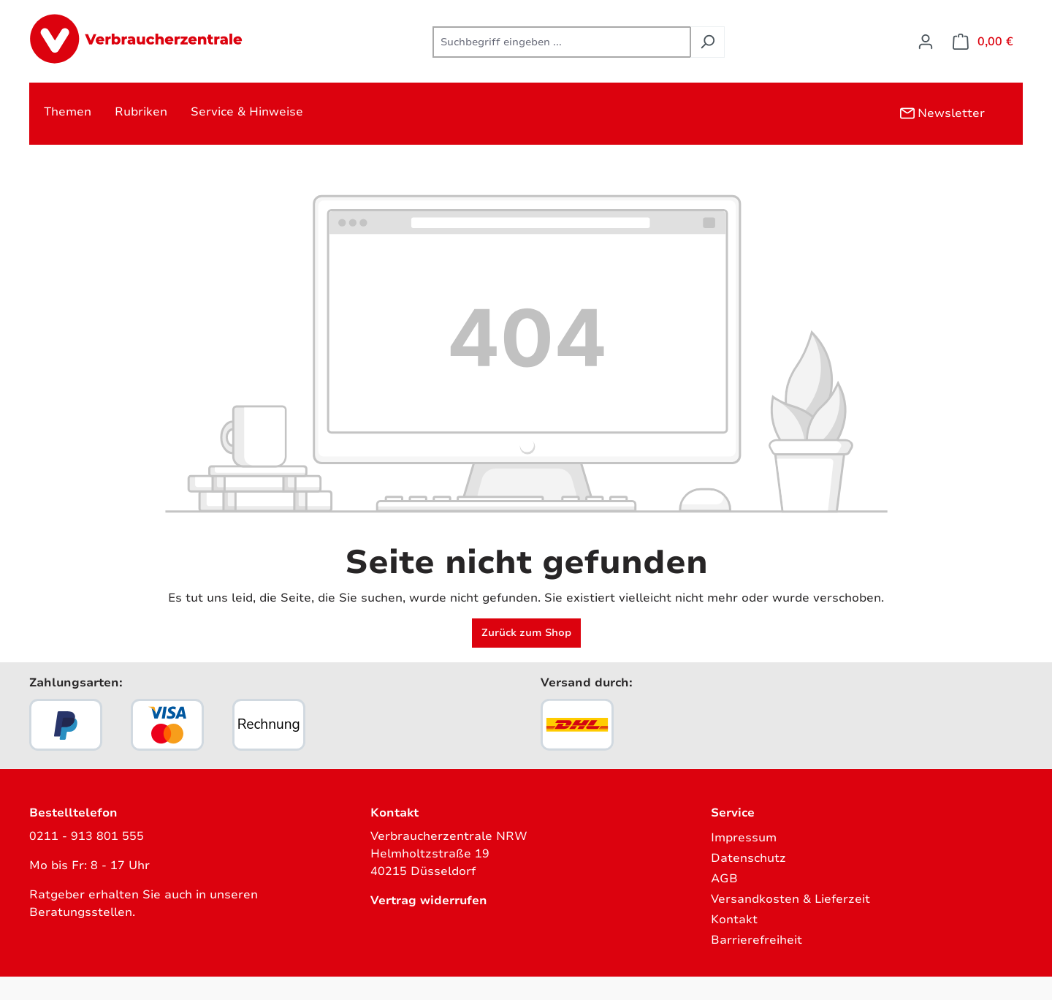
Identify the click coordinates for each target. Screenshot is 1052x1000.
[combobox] (561, 42)
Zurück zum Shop (526, 633)
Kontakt (734, 920)
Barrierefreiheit (756, 940)
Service (733, 813)
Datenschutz (748, 858)
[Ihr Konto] (925, 42)
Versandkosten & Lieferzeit (790, 899)
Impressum (744, 838)
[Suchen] (707, 42)
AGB (724, 879)
